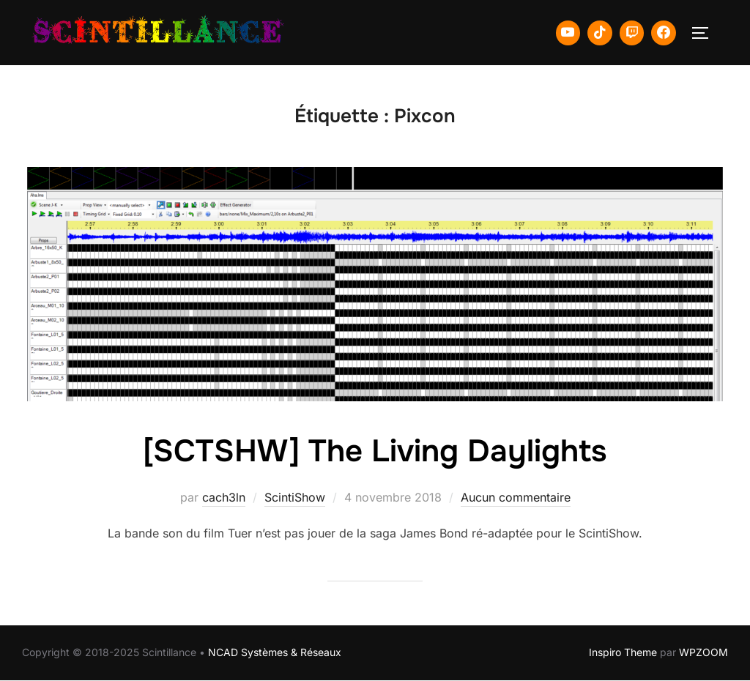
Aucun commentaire (516, 497)
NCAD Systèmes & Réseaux (274, 652)
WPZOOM (703, 652)
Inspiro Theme (623, 652)
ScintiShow (294, 497)
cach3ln (223, 497)
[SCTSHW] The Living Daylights (374, 451)
